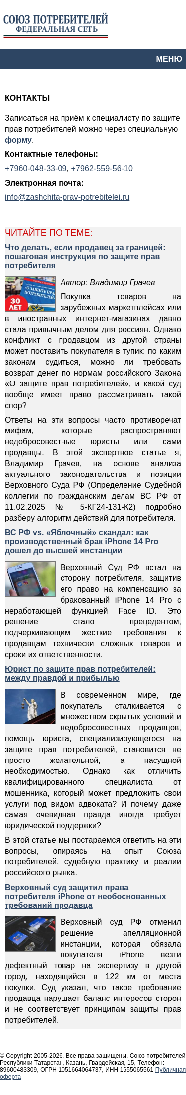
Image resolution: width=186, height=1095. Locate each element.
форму (18, 140)
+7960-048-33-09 (35, 168)
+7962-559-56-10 (102, 168)
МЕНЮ (169, 59)
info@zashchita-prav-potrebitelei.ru (67, 197)
